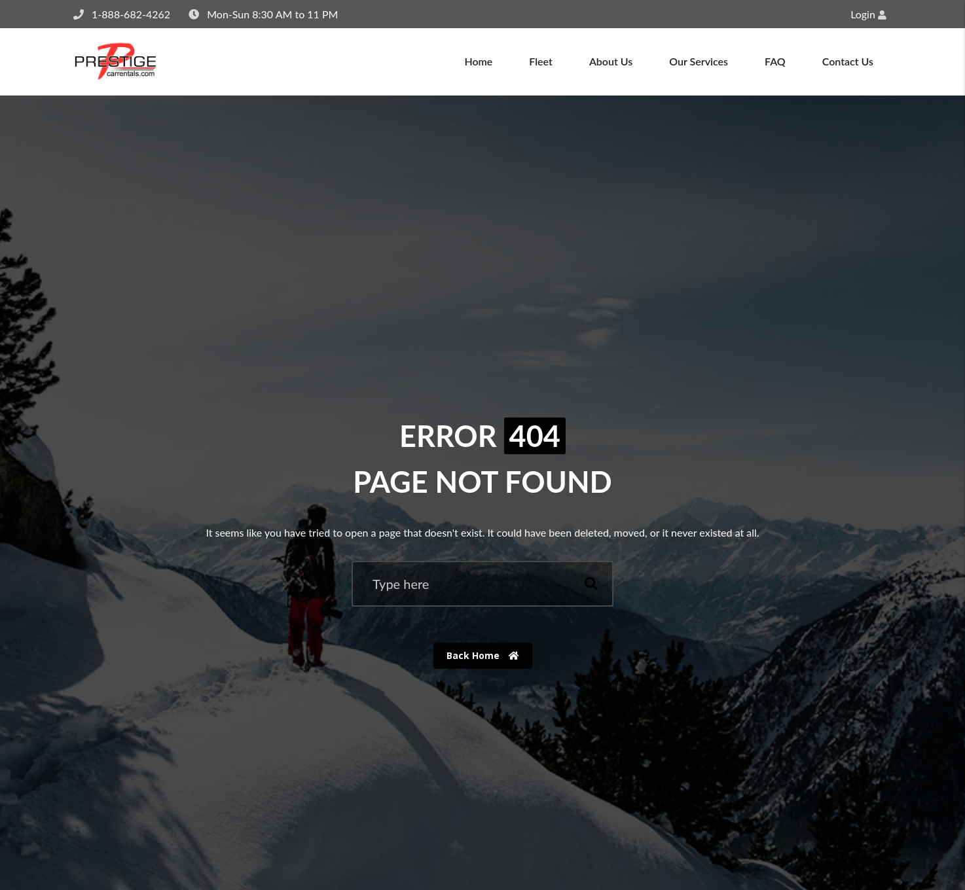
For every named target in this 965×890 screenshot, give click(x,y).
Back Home (482, 655)
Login (868, 14)
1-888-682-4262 (131, 14)
